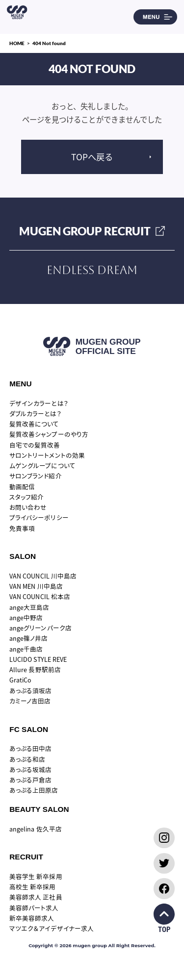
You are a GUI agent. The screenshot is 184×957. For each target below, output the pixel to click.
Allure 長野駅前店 (34, 669)
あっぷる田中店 (30, 748)
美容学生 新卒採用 (35, 876)
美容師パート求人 (33, 907)
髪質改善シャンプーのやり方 (48, 434)
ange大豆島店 (29, 607)
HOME (17, 43)
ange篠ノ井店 (28, 638)
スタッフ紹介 (26, 497)
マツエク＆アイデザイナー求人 (51, 928)
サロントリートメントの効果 (47, 455)
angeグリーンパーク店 (40, 627)
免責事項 (22, 528)
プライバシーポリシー (38, 517)
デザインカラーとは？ (38, 403)
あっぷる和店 (27, 759)
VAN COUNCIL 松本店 (39, 596)
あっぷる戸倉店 (30, 779)
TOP (164, 918)
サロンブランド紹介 (35, 475)
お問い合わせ (28, 507)
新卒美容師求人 (31, 918)
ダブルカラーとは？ (35, 413)
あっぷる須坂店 (30, 690)
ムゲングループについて (42, 465)
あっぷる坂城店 (30, 769)
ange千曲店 (26, 649)
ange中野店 (26, 617)
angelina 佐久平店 (35, 828)
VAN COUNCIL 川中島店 (43, 575)
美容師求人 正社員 (35, 897)
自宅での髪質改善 (34, 445)
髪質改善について (34, 423)
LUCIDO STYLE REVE (38, 659)
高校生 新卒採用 (32, 886)
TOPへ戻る (92, 157)
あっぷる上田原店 (33, 790)
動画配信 (22, 486)
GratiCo (20, 679)
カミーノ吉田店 (30, 700)
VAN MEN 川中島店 (35, 586)
